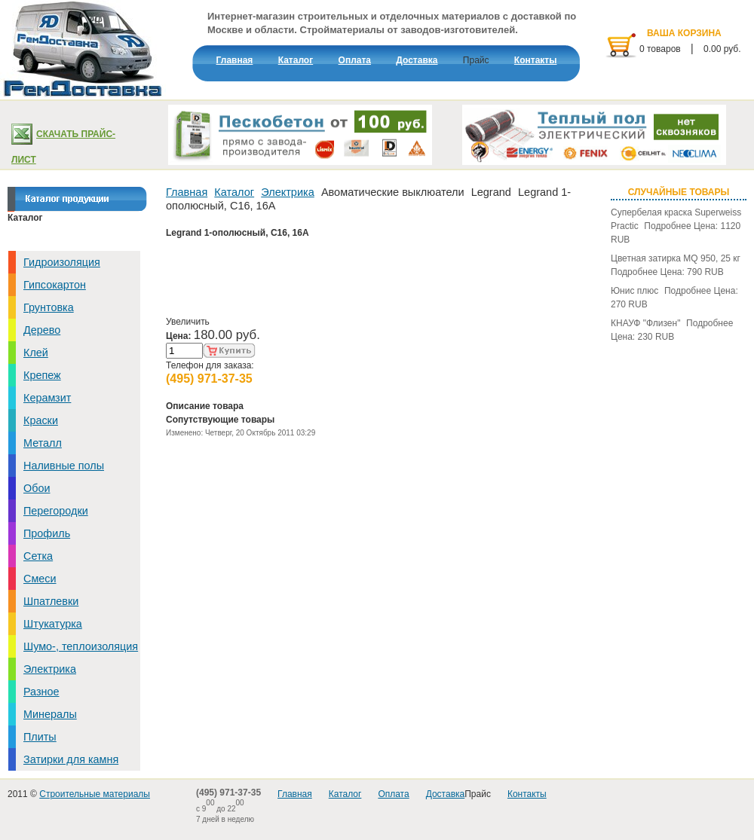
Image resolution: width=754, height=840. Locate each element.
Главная (186, 192)
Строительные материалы (94, 794)
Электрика (287, 192)
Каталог (234, 192)
